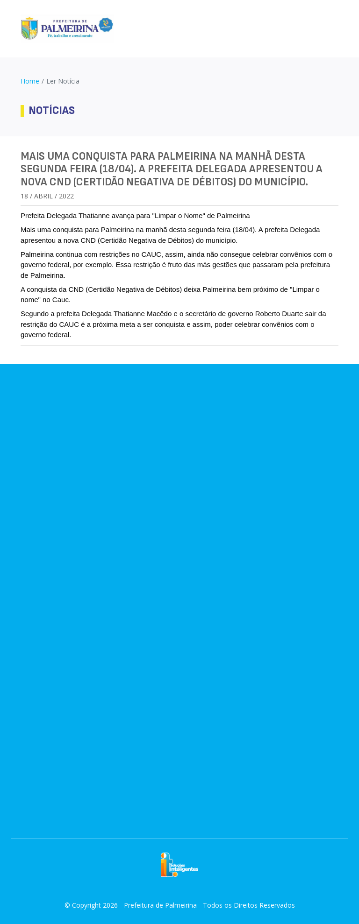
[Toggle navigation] (334, 28)
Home (30, 81)
